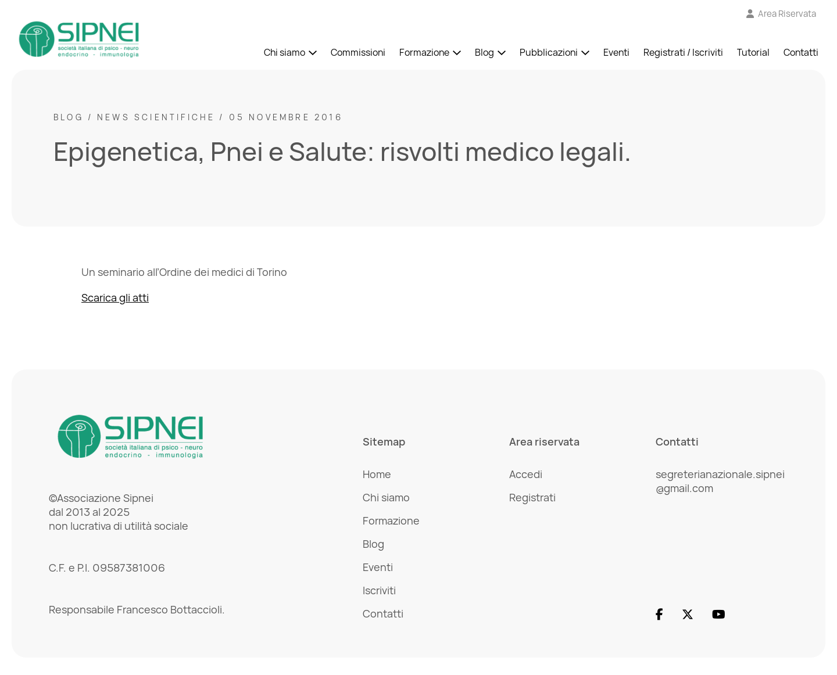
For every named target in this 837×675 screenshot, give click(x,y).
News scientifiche (156, 117)
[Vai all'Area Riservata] (781, 14)
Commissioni (358, 52)
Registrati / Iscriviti (683, 52)
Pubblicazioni (549, 52)
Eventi (616, 52)
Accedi (525, 474)
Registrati (532, 497)
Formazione (424, 52)
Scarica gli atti (115, 297)
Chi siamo (284, 52)
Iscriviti (379, 590)
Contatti (801, 52)
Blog (484, 52)
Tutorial (753, 52)
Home (377, 474)
